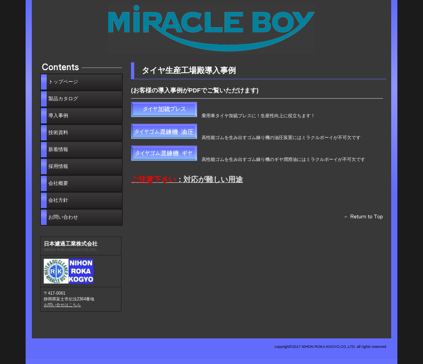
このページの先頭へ (361, 219)
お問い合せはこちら (62, 305)
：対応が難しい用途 (187, 179)
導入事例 (58, 115)
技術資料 (58, 132)
